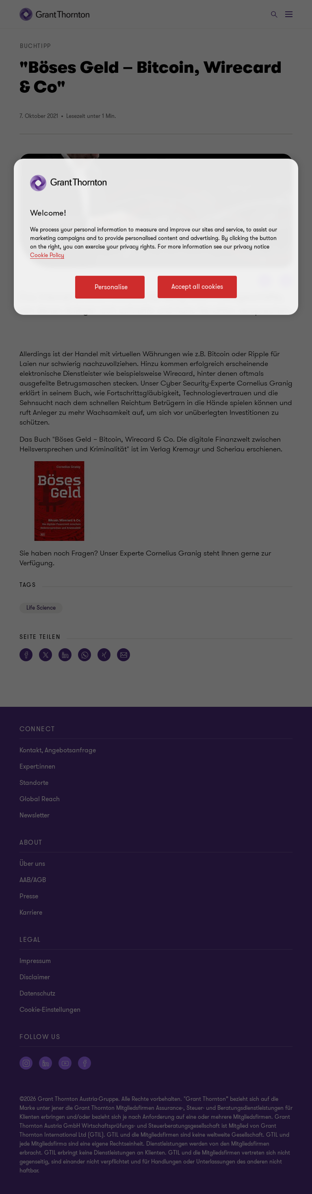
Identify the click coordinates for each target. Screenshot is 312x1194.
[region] (156, 237)
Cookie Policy (47, 255)
